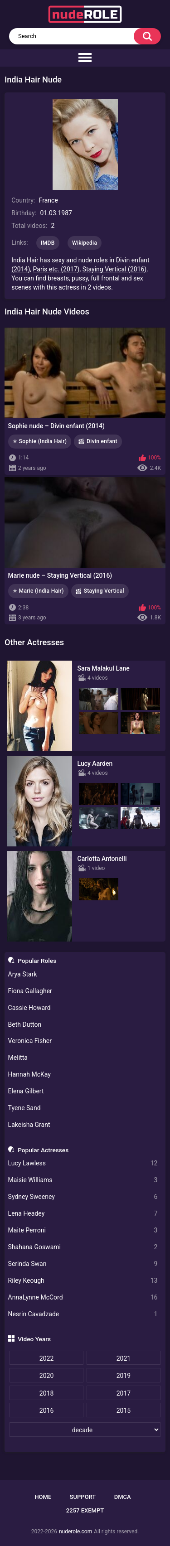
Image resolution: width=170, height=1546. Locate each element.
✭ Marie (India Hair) (38, 591)
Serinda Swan (83, 1264)
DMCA (122, 1496)
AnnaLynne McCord (83, 1297)
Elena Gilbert (26, 1091)
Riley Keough (83, 1281)
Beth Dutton (25, 1024)
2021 (124, 1358)
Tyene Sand (24, 1107)
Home (42, 1496)
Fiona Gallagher (30, 991)
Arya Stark (22, 974)
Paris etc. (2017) (56, 269)
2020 (46, 1375)
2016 (46, 1410)
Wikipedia (84, 243)
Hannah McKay (29, 1074)
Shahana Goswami (83, 1247)
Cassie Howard (29, 1007)
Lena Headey (83, 1213)
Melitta (18, 1057)
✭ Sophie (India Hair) (40, 441)
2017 (124, 1393)
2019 (124, 1375)
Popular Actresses (43, 1150)
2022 (46, 1358)
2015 (124, 1410)
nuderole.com (75, 1531)
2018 (46, 1393)
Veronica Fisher (30, 1040)
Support (83, 1496)
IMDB (48, 243)
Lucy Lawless (83, 1163)
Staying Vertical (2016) (115, 269)
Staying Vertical (104, 591)
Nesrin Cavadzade (83, 1314)
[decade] (85, 1429)
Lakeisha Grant (29, 1124)
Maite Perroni (83, 1230)
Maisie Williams (83, 1180)
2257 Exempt (85, 1510)
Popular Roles (37, 960)
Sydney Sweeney (83, 1197)
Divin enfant (102, 441)
